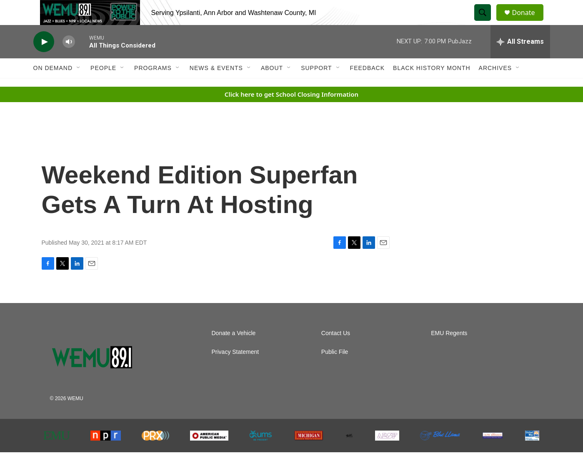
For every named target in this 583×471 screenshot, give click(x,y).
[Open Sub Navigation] (78, 86)
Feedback (367, 86)
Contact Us (335, 352)
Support (316, 86)
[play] (43, 60)
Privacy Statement (235, 371)
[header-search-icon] (486, 22)
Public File (334, 371)
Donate (529, 22)
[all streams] (520, 60)
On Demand (53, 86)
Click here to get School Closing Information (291, 113)
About (272, 86)
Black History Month (431, 86)
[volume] (69, 60)
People (103, 86)
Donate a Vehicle (234, 352)
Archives (495, 86)
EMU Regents (449, 352)
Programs (153, 86)
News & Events (216, 86)
